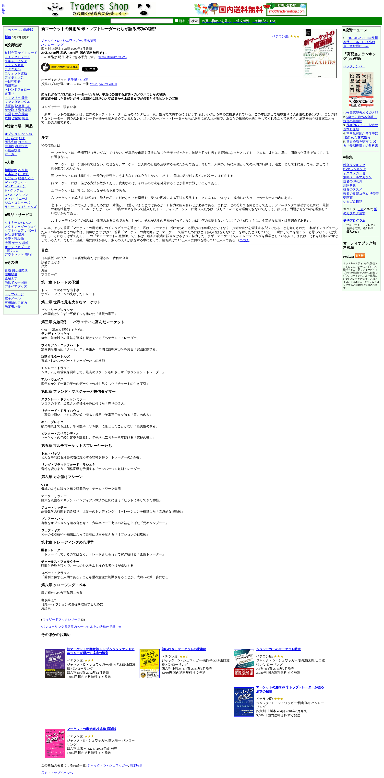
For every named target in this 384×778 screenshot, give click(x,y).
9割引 (28, 254)
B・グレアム (14, 190)
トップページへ (62, 773)
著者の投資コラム (356, 193)
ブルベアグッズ (16, 286)
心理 (8, 114)
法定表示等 (13, 306)
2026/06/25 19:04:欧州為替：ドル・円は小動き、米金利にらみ (360, 42)
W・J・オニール (16, 198)
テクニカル (13, 69)
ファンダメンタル (17, 102)
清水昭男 (90, 40)
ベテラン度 (280, 36)
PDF (360, 209)
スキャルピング (16, 61)
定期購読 (18, 235)
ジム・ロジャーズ (17, 202)
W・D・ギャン (15, 186)
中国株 (9, 146)
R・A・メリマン (16, 194)
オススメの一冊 (354, 173)
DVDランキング (354, 169)
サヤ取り (11, 110)
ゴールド (24, 142)
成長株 (9, 106)
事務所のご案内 (16, 302)
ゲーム (16, 243)
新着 (8, 37)
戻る (44, 773)
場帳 (25, 243)
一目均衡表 (13, 81)
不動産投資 (13, 150)
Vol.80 (112, 84)
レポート (30, 230)
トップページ (14, 294)
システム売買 (14, 65)
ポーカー (11, 154)
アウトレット (14, 254)
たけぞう (11, 178)
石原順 (23, 170)
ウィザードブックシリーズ (61, 619)
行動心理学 (20, 114)
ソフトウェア (14, 230)
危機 (8, 118)
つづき (244, 240)
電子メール (13, 298)
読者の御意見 (352, 181)
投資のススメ (352, 189)
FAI (28, 106)
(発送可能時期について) (112, 57)
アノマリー (13, 98)
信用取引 (11, 274)
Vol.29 (103, 84)
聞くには (12, 250)
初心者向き (20, 270)
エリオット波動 (16, 73)
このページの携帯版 (19, 30)
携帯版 (3, 9)
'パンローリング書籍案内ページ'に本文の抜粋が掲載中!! (81, 627)
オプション (13, 134)
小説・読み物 (14, 238)
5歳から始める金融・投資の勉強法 (360, 119)
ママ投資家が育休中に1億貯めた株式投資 (360, 135)
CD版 (84, 80)
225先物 (27, 134)
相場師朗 (11, 170)
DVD (21, 222)
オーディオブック (17, 247)
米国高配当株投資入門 (362, 113)
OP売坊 (23, 174)
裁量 (24, 98)
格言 (25, 118)
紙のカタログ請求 (360, 211)
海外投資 (21, 146)
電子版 (72, 80)
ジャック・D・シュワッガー (61, 40)
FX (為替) (11, 138)
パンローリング (52, 45)
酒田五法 (11, 85)
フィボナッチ (14, 77)
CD (28, 222)
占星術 (16, 118)
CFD (22, 138)
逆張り (9, 94)
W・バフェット (16, 182)
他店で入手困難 (16, 282)
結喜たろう (26, 178)
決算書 (19, 106)
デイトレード (27, 53)
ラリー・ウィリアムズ (20, 207)
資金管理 (24, 110)
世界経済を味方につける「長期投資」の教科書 (360, 143)
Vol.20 (94, 84)
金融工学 (11, 278)
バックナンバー (354, 66)
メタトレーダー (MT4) (20, 226)
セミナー (11, 222)
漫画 (8, 243)
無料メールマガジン (357, 177)
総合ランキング (354, 165)
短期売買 (11, 53)
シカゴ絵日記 (352, 201)
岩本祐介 (11, 174)
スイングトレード (17, 57)
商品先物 (11, 142)
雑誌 (8, 235)
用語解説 (349, 185)
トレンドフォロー (17, 89)
